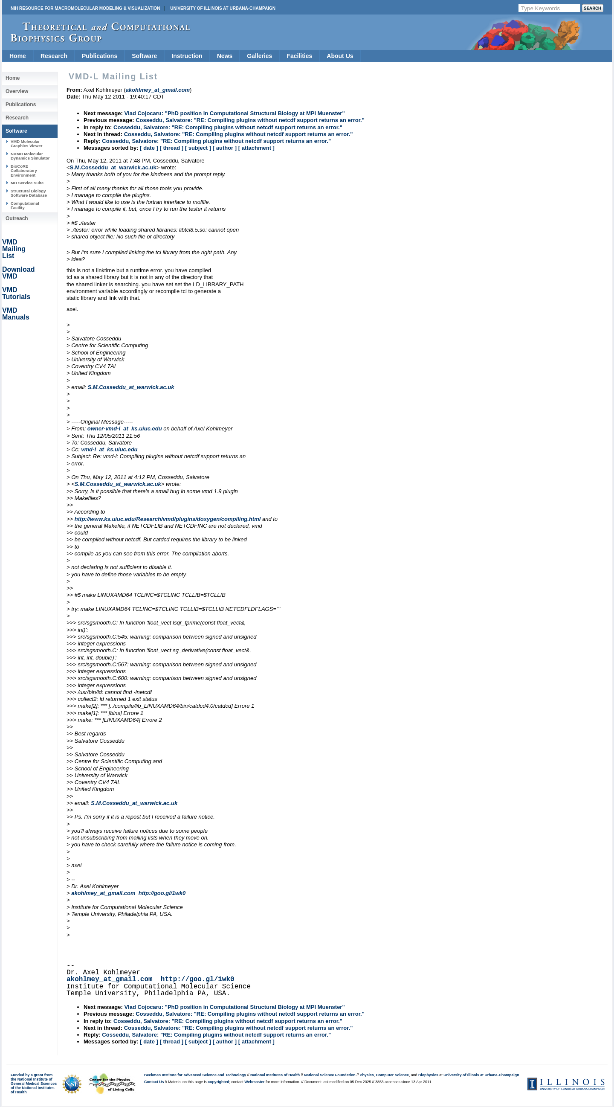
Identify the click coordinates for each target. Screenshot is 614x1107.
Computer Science (392, 1075)
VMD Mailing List (14, 248)
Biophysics (428, 1075)
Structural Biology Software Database (29, 193)
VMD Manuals (15, 314)
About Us (340, 55)
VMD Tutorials (16, 293)
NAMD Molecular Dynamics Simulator (30, 155)
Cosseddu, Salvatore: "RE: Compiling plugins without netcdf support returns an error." (250, 120)
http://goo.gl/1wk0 (162, 893)
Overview (17, 91)
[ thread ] (171, 148)
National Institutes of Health (275, 1075)
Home (17, 55)
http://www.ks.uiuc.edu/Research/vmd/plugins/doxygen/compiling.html (168, 519)
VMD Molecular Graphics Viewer (26, 143)
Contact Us (154, 1082)
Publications (99, 55)
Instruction (186, 55)
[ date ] (149, 148)
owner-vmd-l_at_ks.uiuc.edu (124, 428)
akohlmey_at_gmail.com (103, 893)
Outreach (17, 218)
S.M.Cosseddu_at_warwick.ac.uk (113, 167)
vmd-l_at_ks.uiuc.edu (109, 449)
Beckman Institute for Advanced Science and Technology (195, 1075)
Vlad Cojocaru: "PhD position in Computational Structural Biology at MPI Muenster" (234, 113)
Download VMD (18, 273)
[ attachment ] (256, 148)
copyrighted (218, 1082)
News (225, 55)
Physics (367, 1075)
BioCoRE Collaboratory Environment (24, 170)
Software (144, 55)
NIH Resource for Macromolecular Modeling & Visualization (85, 8)
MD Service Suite (27, 182)
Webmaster (254, 1082)
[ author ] (225, 148)
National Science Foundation (330, 1075)
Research (54, 55)
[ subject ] (198, 148)
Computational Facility (25, 205)
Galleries (259, 55)
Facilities (299, 55)
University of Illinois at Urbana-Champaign (222, 8)
